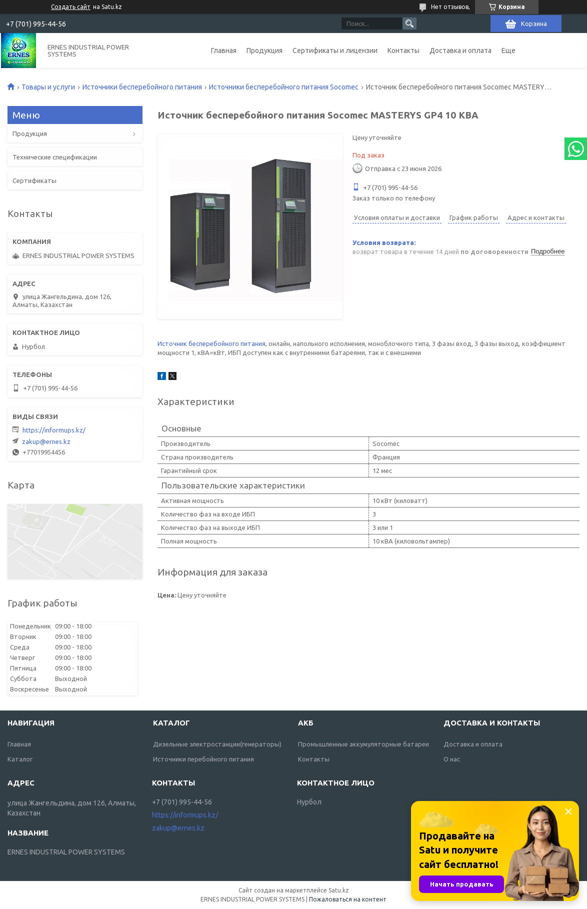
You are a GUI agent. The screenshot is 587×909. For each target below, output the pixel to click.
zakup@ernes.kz (46, 441)
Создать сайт (70, 7)
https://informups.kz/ (54, 430)
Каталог (20, 759)
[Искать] (409, 24)
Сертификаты (34, 180)
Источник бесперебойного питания (212, 343)
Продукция (264, 50)
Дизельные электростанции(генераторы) (217, 744)
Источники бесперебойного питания (142, 87)
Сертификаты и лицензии (335, 50)
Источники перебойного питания (203, 759)
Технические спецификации (54, 157)
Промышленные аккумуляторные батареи (363, 744)
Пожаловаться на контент (347, 899)
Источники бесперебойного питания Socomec (283, 87)
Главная (223, 50)
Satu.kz (338, 890)
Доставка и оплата (461, 50)
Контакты (404, 50)
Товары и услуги (48, 87)
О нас (452, 759)
